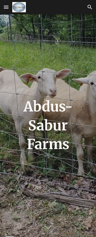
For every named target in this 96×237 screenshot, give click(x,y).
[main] (48, 125)
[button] (6, 7)
